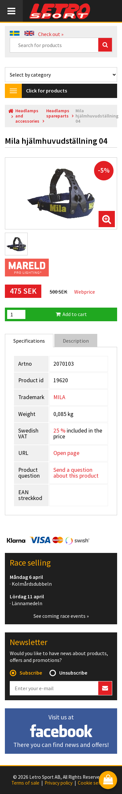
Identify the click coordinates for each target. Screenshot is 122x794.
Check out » (50, 34)
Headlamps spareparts (57, 113)
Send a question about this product (76, 472)
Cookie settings (94, 783)
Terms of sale (25, 783)
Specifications (29, 340)
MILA (59, 397)
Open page (66, 453)
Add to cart (71, 314)
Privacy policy (59, 783)
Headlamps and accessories (27, 116)
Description (76, 340)
